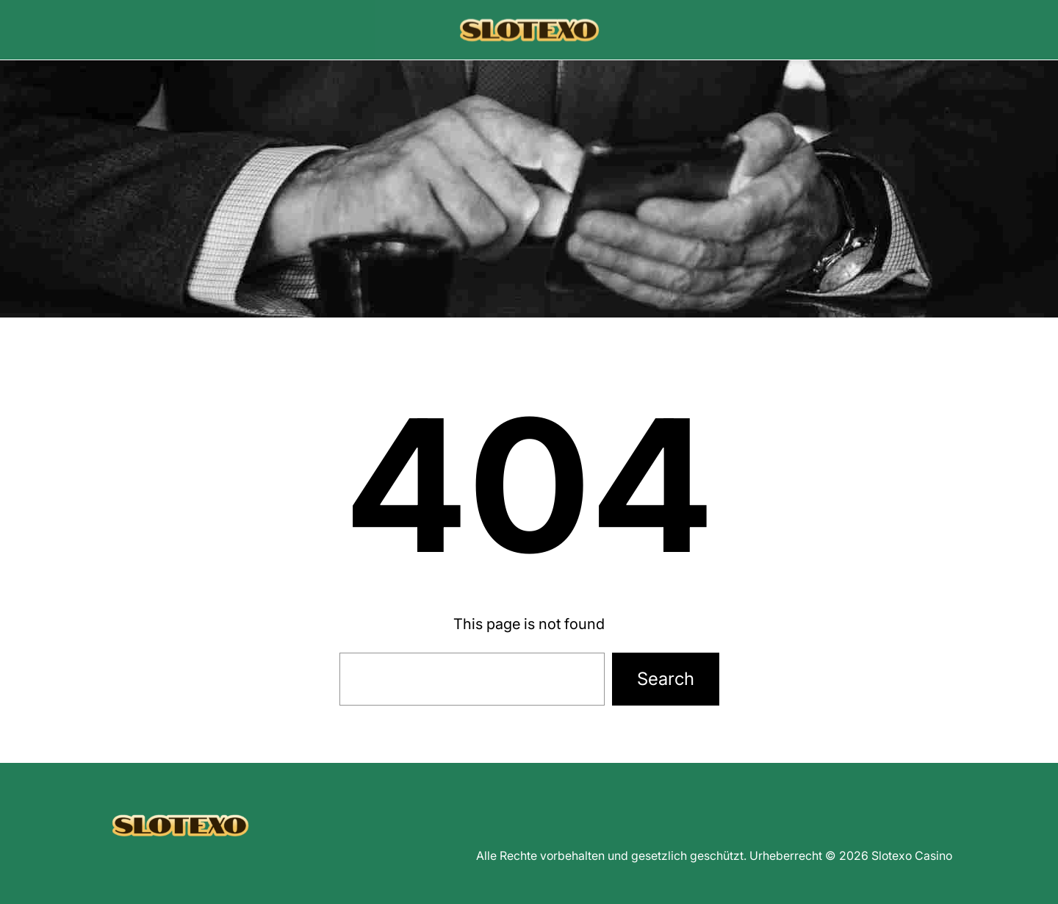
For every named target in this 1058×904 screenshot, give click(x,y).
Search (665, 678)
